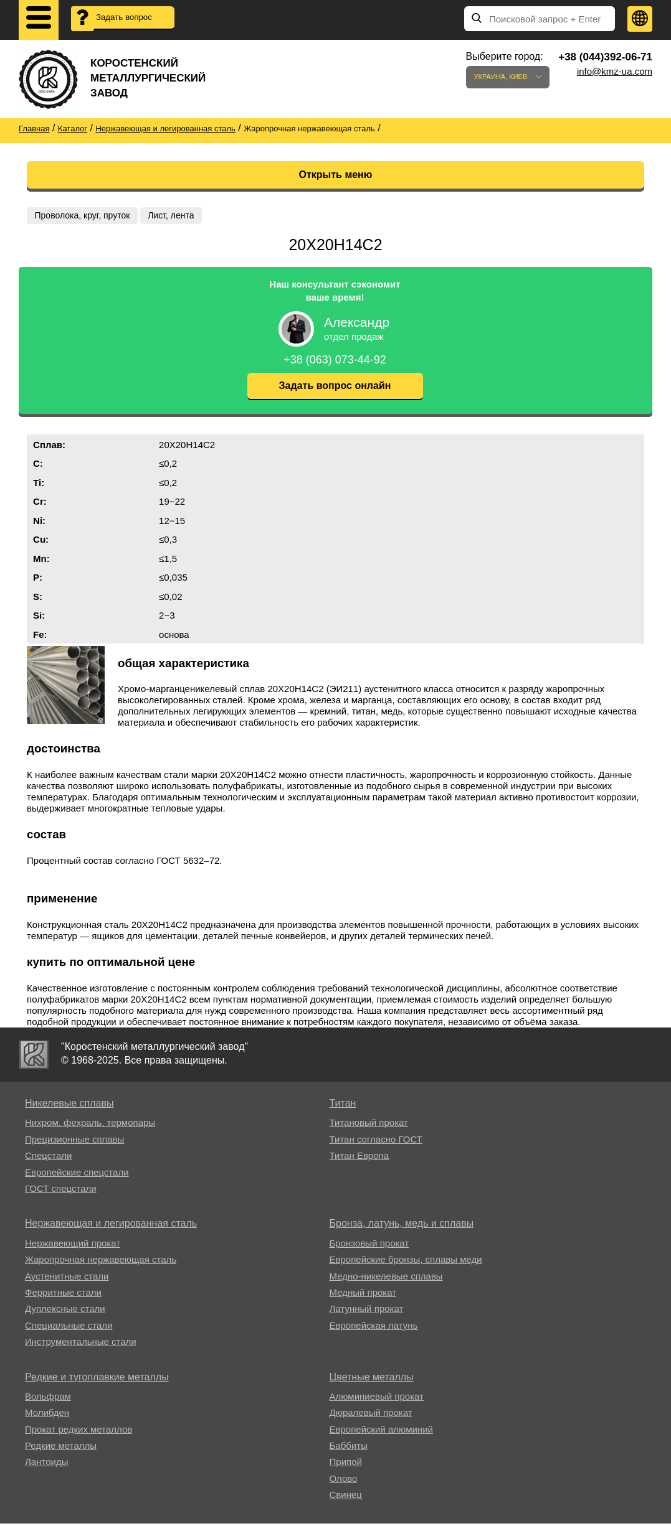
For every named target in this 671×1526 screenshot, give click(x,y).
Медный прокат (363, 1295)
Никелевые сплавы (69, 1105)
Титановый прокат (369, 1125)
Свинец (346, 1497)
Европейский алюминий (381, 1431)
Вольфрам (48, 1398)
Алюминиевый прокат (377, 1398)
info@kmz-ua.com (614, 71)
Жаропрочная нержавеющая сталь (100, 1262)
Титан (343, 1105)
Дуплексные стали (65, 1311)
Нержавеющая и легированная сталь (111, 1225)
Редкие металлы (61, 1448)
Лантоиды (46, 1464)
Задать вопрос (130, 19)
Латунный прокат (367, 1311)
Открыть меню (336, 174)
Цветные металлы (372, 1379)
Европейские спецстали (77, 1174)
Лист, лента (174, 215)
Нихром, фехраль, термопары (90, 1125)
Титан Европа (359, 1158)
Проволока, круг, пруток (83, 215)
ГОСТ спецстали (61, 1191)
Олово (344, 1481)
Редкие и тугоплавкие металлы (97, 1379)
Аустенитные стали (67, 1278)
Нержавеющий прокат (72, 1245)
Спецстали (48, 1158)
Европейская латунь (374, 1327)
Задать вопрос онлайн (335, 388)
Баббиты (349, 1448)
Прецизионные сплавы (74, 1141)
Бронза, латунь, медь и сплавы (402, 1225)
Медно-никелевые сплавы (386, 1278)
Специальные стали (68, 1327)
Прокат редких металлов (78, 1431)
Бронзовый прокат (369, 1245)
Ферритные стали (63, 1295)
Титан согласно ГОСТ (376, 1141)
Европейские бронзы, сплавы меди (406, 1262)
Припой (346, 1464)
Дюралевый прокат (371, 1415)
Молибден (47, 1415)
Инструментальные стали (80, 1344)
